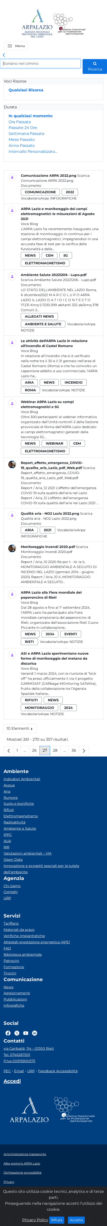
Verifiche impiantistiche (24, 936)
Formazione (14, 967)
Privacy (9, 1182)
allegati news (39, 316)
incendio (74, 382)
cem (49, 255)
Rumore (11, 797)
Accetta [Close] (77, 1219)
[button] (16, 46)
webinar (54, 443)
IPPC (8, 835)
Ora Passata (20, 122)
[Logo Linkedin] (34, 1033)
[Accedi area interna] (12, 1082)
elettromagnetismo (45, 263)
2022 (70, 192)
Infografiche (63, 198)
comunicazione (40, 192)
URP (7, 898)
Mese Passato (22, 139)
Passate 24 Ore (23, 127)
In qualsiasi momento (30, 116)
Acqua (9, 785)
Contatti (11, 892)
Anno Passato (22, 145)
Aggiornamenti (17, 993)
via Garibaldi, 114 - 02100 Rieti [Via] (29, 1048)
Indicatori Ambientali (22, 779)
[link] (4, 55)
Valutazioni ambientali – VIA (27, 853)
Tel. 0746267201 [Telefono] (17, 1055)
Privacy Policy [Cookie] (35, 1220)
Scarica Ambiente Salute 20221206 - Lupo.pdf (58, 280)
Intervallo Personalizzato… (33, 151)
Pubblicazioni (15, 999)
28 (57, 751)
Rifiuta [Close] (57, 1219)
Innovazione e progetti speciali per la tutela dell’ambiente (41, 869)
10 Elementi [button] (21, 729)
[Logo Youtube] (25, 1033)
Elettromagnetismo (21, 816)
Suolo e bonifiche (19, 803)
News (8, 987)
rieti (29, 642)
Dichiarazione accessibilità (22, 1172)
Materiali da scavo (19, 930)
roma (30, 390)
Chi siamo (12, 886)
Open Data (13, 859)
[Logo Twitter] (16, 1033)
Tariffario (11, 923)
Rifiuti (9, 810)
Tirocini (10, 973)
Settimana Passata (26, 133)
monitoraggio (39, 708)
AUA (7, 841)
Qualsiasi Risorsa (26, 90)
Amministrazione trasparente (25, 1154)
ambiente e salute (43, 324)
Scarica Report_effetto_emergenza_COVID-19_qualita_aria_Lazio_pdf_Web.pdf (58, 473)
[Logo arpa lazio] (37, 24)
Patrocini (11, 961)
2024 (50, 634)
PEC (7, 1071)
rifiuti (31, 700)
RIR (6, 847)
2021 (47, 530)
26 (36, 751)
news (30, 255)
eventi (70, 634)
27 (46, 751)
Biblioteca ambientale (23, 954)
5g (65, 255)
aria (29, 382)
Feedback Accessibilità (58, 1071)
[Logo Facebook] (8, 1033)
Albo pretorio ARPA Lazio (22, 1163)
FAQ (7, 948)
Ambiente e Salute (20, 828)
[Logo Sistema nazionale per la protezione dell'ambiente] (69, 24)
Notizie (27, 330)
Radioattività (14, 822)
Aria (7, 791)
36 (75, 751)
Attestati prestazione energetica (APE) (37, 942)
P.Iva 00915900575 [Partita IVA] (19, 1061)
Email (19, 1071)
